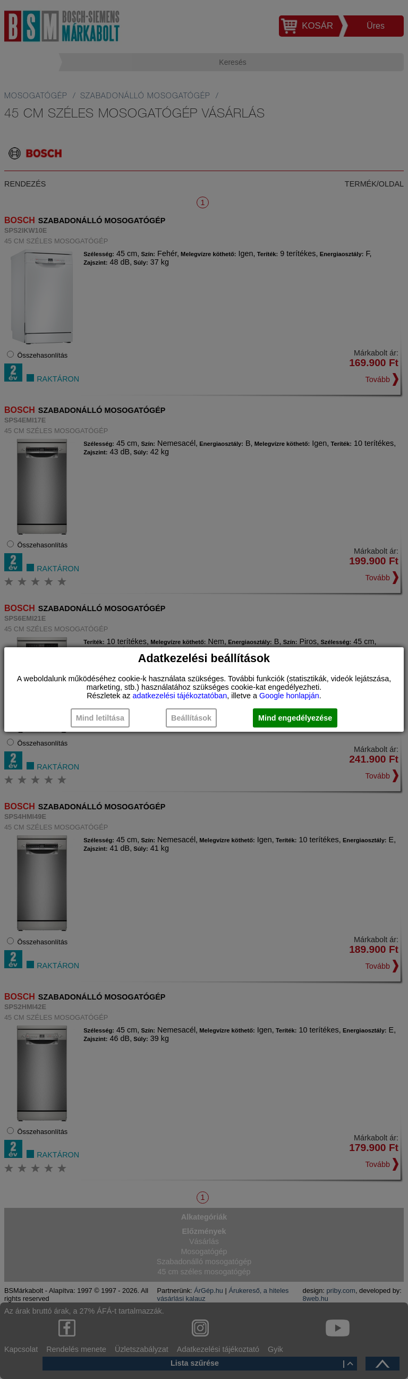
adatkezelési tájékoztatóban (180, 695)
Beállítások (191, 718)
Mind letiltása (100, 718)
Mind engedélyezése (295, 718)
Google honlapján (289, 695)
